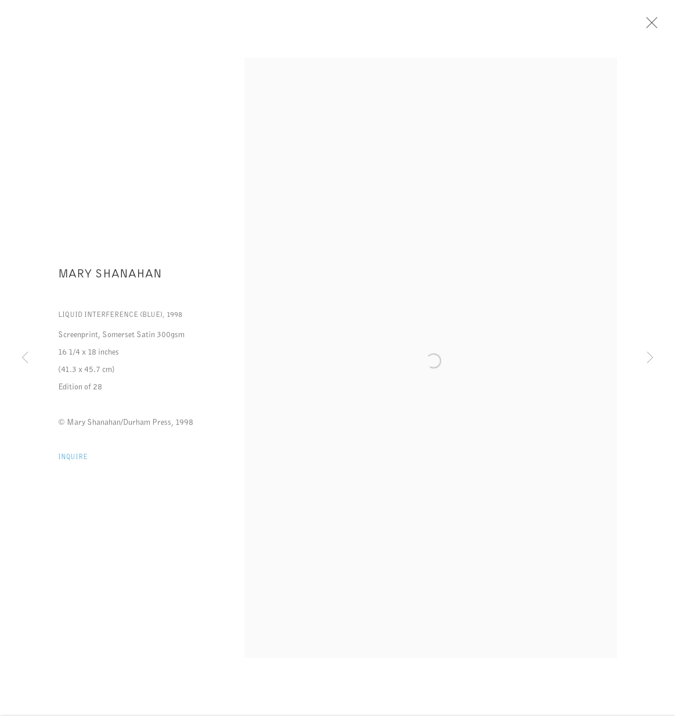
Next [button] (650, 358)
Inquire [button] (73, 459)
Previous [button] (25, 358)
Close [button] (649, 26)
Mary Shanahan (110, 276)
